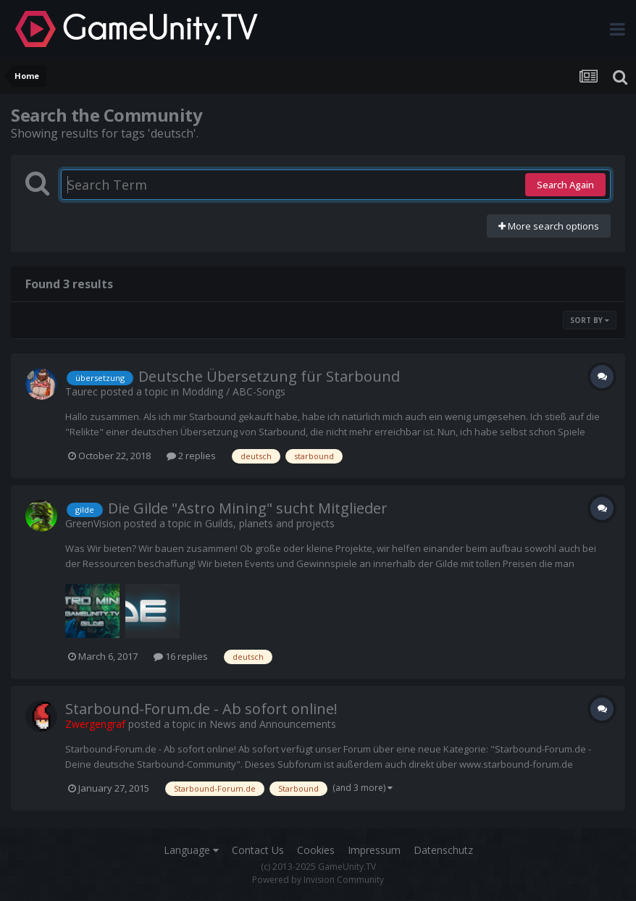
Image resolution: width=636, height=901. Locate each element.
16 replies (181, 656)
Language (191, 850)
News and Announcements (272, 724)
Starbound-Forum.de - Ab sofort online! (201, 708)
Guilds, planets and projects (270, 523)
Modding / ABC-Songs (233, 391)
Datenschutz (443, 850)
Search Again (565, 184)
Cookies (316, 850)
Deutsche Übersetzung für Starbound (269, 376)
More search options (548, 225)
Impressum (374, 850)
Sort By (589, 320)
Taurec (81, 391)
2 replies (191, 455)
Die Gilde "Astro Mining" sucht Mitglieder (248, 508)
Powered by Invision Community (318, 879)
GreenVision (93, 523)
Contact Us (258, 850)
